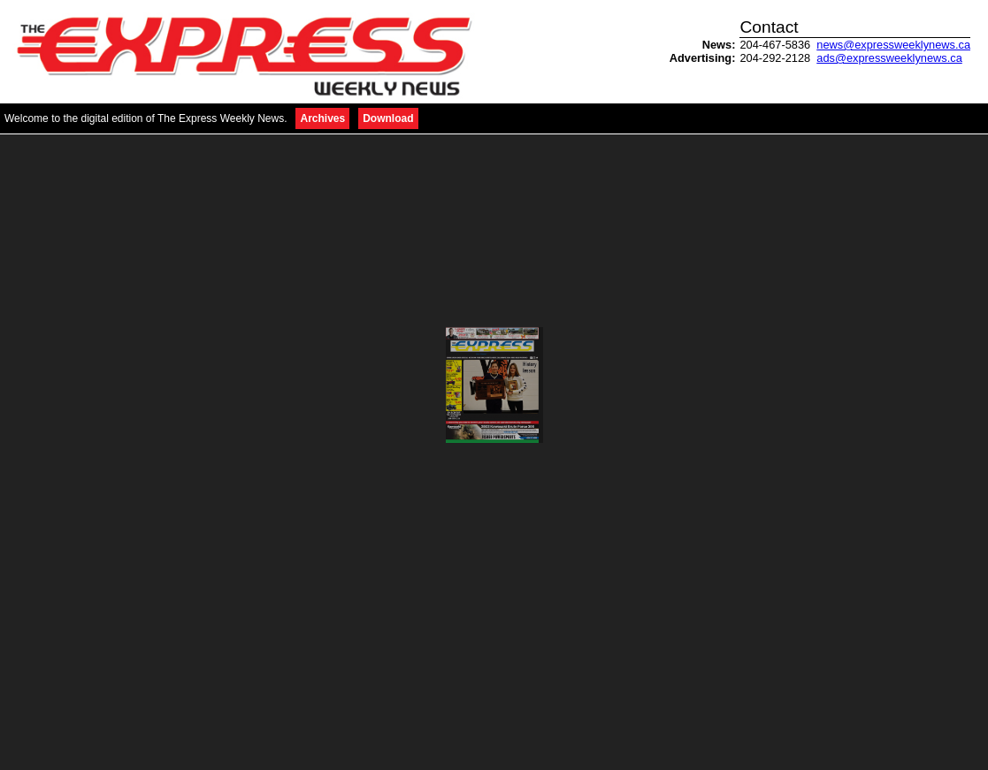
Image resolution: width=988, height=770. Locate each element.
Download (388, 118)
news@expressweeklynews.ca (893, 44)
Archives (322, 118)
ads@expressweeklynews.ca (889, 58)
